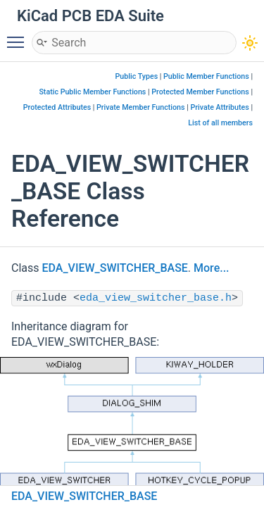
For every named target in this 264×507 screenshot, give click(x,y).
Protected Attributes (57, 107)
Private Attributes (219, 107)
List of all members (220, 122)
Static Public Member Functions (92, 91)
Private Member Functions (140, 107)
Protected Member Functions (200, 91)
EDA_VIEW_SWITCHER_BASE (115, 268)
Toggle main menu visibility (19, 36)
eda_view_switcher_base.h (156, 298)
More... (211, 268)
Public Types (136, 76)
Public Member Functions (206, 76)
